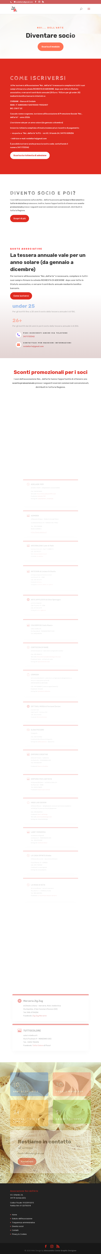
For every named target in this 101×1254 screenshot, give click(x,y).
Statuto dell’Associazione (22, 1218)
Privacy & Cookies (19, 1234)
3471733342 (29, 336)
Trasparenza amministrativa (23, 1222)
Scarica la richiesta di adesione (29, 155)
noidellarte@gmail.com (33, 346)
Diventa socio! (18, 1226)
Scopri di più (19, 218)
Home (14, 1214)
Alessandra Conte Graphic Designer (60, 1250)
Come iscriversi (21, 296)
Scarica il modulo (51, 47)
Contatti (15, 1230)
